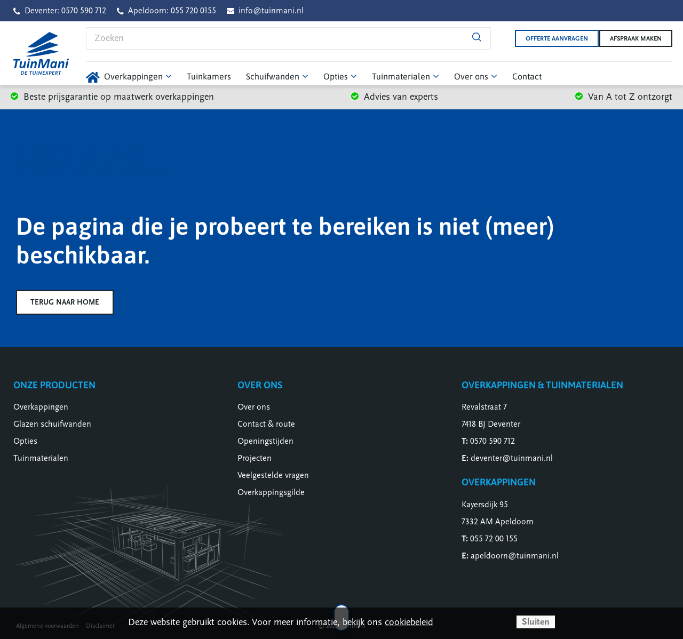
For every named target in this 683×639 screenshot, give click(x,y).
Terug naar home (64, 302)
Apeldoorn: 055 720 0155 (172, 10)
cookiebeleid (409, 622)
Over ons (253, 407)
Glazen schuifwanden (52, 424)
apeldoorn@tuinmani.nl (515, 556)
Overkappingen (40, 407)
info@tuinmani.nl (271, 10)
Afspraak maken (636, 38)
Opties (25, 441)
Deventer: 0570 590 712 (65, 10)
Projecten (254, 458)
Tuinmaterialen (40, 458)
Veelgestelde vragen (273, 475)
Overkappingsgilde (271, 492)
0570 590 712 (492, 441)
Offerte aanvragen (549, 38)
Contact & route (266, 424)
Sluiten (536, 621)
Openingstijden (265, 441)
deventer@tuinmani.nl (512, 458)
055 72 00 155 (494, 539)
